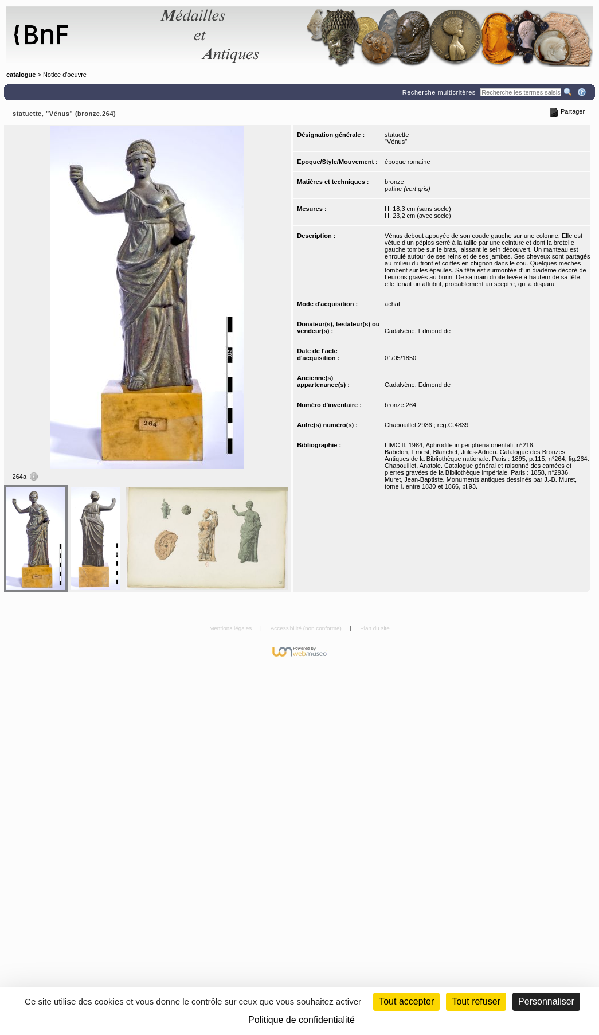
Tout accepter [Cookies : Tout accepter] (406, 1001)
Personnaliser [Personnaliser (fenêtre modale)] (546, 1001)
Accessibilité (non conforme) (307, 628)
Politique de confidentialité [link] (301, 1020)
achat (392, 303)
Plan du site (375, 628)
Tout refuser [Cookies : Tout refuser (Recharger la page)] (476, 1001)
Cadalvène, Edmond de (418, 330)
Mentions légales (231, 628)
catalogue (21, 74)
